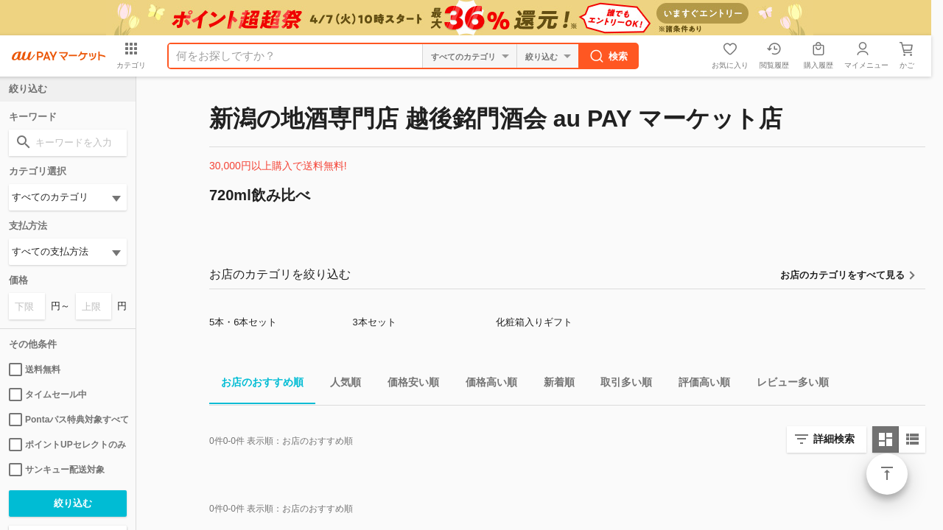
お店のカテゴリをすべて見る (842, 274)
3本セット (374, 322)
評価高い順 (698, 384)
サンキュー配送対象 (57, 469)
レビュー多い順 (787, 384)
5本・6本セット (243, 322)
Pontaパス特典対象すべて (68, 419)
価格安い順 (407, 384)
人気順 (339, 384)
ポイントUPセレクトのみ (67, 444)
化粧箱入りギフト (534, 322)
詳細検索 (834, 439)
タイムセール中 (48, 394)
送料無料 (34, 369)
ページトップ (887, 474)
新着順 (553, 384)
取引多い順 (620, 384)
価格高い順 (485, 384)
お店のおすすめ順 (256, 384)
